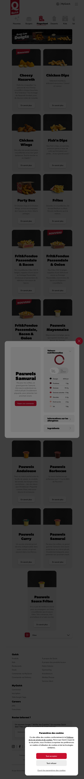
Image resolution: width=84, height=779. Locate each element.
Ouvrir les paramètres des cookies (51, 770)
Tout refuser (51, 763)
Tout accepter (51, 756)
